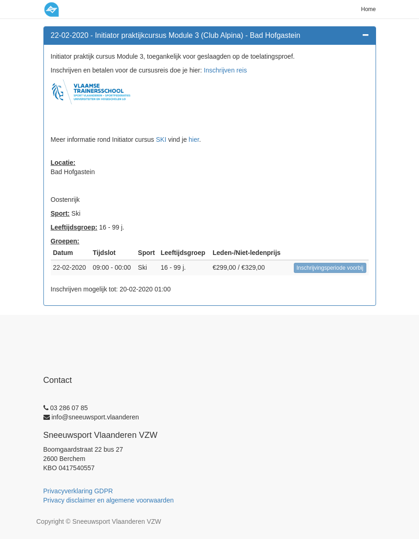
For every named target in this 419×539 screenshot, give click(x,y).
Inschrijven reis (225, 70)
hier (193, 139)
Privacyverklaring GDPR (78, 491)
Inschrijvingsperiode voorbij (330, 268)
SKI (161, 139)
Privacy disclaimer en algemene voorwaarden (108, 500)
